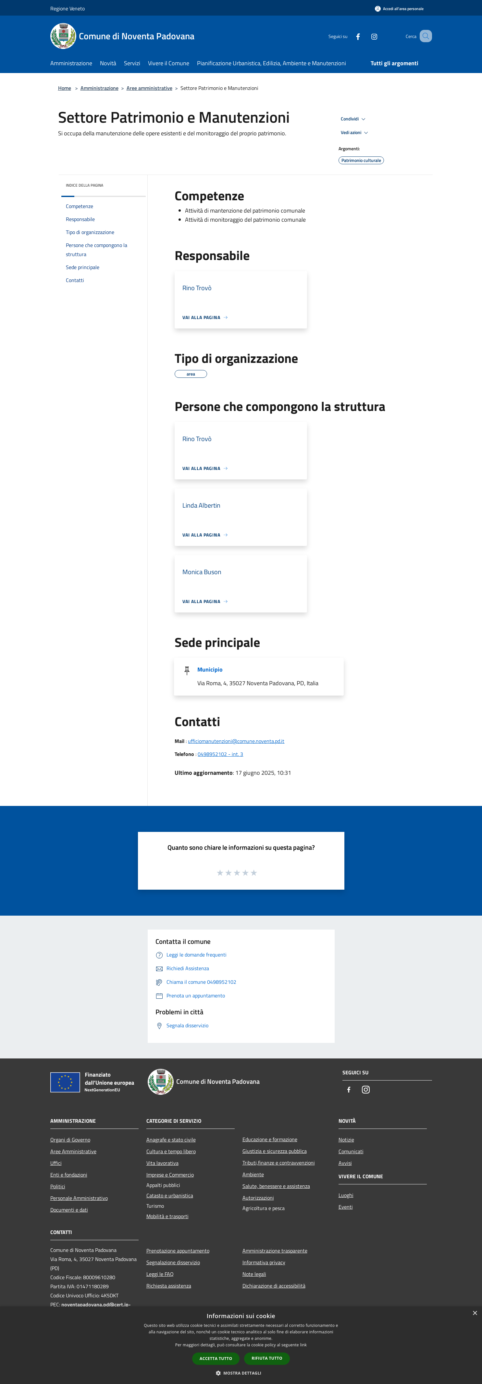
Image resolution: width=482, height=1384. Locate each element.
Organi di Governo (70, 1139)
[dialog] (241, 1345)
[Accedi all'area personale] (399, 8)
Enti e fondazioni (68, 1175)
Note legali (254, 1274)
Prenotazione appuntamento (177, 1250)
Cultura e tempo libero (171, 1151)
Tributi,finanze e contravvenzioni (278, 1163)
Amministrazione (99, 88)
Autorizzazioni (258, 1198)
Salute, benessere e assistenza (276, 1186)
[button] (241, 1373)
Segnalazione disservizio (173, 1262)
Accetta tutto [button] (216, 1358)
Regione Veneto (67, 8)
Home (64, 88)
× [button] (474, 1313)
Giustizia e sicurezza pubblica (274, 1151)
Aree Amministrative (73, 1151)
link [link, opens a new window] (303, 1345)
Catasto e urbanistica (169, 1195)
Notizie (346, 1139)
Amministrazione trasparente (274, 1250)
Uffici (56, 1163)
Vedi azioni (355, 133)
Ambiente (253, 1174)
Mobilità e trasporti (167, 1216)
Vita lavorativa (162, 1163)
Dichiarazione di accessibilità (273, 1286)
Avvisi (345, 1163)
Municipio (210, 669)
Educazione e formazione (269, 1139)
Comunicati (351, 1151)
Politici (57, 1186)
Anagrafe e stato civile (171, 1139)
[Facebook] (350, 35)
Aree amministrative (149, 88)
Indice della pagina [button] (84, 185)
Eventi (346, 1207)
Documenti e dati (69, 1210)
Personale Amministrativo (79, 1198)
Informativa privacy (263, 1262)
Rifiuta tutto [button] (267, 1358)
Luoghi (346, 1195)
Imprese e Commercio (170, 1175)
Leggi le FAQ (160, 1274)
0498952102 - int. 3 (220, 754)
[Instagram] (366, 35)
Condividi (354, 119)
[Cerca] (424, 36)
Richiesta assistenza (168, 1286)
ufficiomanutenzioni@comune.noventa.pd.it (236, 741)
